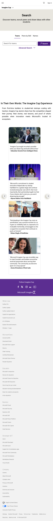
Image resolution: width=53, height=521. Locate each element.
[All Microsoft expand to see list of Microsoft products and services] (2, 2)
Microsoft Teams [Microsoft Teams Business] (7, 422)
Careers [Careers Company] (5, 472)
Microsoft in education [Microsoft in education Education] (8, 371)
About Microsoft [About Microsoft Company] (7, 476)
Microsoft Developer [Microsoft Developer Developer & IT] (8, 442)
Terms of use (27, 514)
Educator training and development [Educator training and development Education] (12, 388)
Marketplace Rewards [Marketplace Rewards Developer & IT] (8, 459)
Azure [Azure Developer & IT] (4, 439)
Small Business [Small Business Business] (6, 429)
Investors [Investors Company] (5, 486)
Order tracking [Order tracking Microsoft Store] (6, 351)
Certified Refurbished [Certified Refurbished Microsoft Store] (8, 355)
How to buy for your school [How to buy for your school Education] (9, 385)
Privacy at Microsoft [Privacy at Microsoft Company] (8, 483)
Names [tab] (35, 36)
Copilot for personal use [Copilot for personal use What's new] (9, 318)
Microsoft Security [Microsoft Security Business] (7, 408)
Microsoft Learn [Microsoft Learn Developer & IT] (7, 445)
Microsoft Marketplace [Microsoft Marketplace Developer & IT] (8, 456)
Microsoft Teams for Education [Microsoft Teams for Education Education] (10, 378)
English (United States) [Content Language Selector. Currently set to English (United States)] (12, 502)
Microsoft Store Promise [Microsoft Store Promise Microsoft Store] (9, 358)
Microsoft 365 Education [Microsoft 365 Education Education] (9, 382)
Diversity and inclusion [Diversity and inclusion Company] (8, 489)
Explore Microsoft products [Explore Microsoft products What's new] (9, 324)
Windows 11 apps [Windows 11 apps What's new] (7, 328)
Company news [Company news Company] (6, 479)
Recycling (5, 517)
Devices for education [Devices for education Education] (8, 375)
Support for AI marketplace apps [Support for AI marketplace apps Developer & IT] (11, 449)
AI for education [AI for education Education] (7, 395)
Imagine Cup (6, 7)
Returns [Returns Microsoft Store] (5, 348)
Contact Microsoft (12, 514)
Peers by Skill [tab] (26, 36)
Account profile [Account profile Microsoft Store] (6, 338)
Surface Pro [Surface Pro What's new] (5, 304)
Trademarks (35, 514)
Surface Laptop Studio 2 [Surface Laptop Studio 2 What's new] (9, 311)
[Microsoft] (26, 1)
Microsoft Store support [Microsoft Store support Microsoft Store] (9, 344)
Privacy (20, 514)
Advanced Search (27, 48)
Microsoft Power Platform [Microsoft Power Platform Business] (9, 419)
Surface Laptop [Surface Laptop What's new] (6, 307)
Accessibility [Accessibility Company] (6, 493)
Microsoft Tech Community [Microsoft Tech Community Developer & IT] (9, 452)
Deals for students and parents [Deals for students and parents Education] (10, 392)
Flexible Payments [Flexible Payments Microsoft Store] (7, 361)
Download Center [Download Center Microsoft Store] (7, 341)
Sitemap (5, 514)
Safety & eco (42, 514)
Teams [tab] (17, 36)
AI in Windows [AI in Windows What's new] (6, 321)
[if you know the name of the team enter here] (20, 43)
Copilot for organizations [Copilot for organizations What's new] (9, 314)
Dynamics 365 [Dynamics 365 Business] (6, 412)
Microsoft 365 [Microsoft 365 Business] (6, 415)
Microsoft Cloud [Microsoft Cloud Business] (7, 405)
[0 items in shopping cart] (44, 2)
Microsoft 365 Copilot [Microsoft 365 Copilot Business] (8, 425)
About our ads (12, 517)
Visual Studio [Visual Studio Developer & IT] (6, 463)
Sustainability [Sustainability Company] (6, 496)
